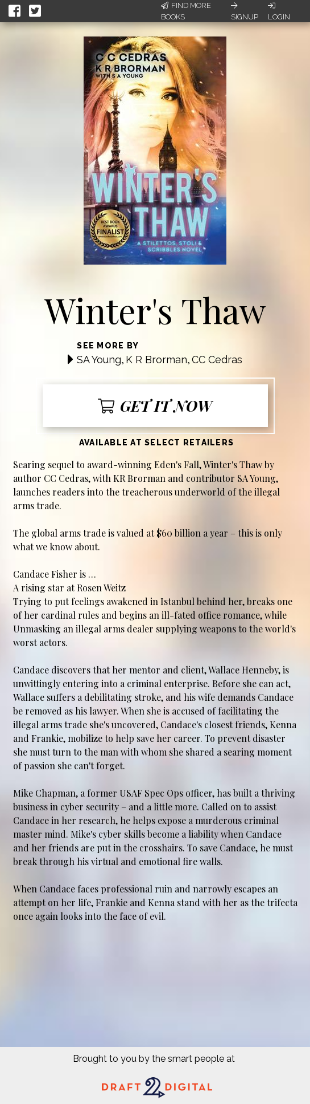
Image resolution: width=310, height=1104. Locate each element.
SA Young (99, 360)
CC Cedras (217, 360)
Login (279, 11)
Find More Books (186, 11)
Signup (244, 11)
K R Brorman (156, 360)
